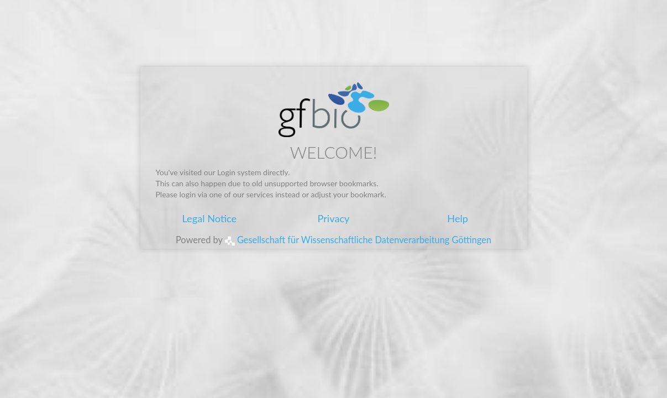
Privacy (333, 218)
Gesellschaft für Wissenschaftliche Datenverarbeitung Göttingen (358, 239)
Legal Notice (209, 218)
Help (457, 218)
